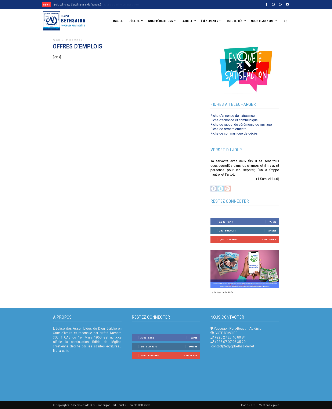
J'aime (272, 221)
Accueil (57, 40)
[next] (158, 4)
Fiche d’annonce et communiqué (234, 120)
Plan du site (248, 405)
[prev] (151, 4)
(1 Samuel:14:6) (267, 179)
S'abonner (269, 239)
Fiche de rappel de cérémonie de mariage (241, 125)
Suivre (271, 230)
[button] (285, 21)
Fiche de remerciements (228, 129)
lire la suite (61, 351)
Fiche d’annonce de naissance (232, 116)
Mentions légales (269, 405)
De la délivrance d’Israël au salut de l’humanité (77, 4)
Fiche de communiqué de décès (234, 133)
